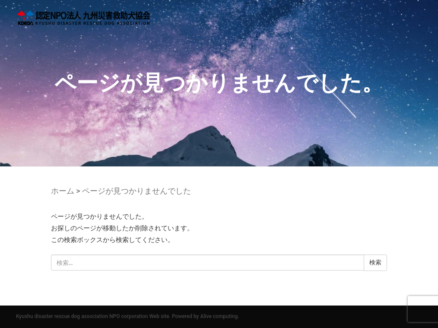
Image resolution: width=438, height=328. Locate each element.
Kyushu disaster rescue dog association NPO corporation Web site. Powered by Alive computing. (127, 316)
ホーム (62, 190)
